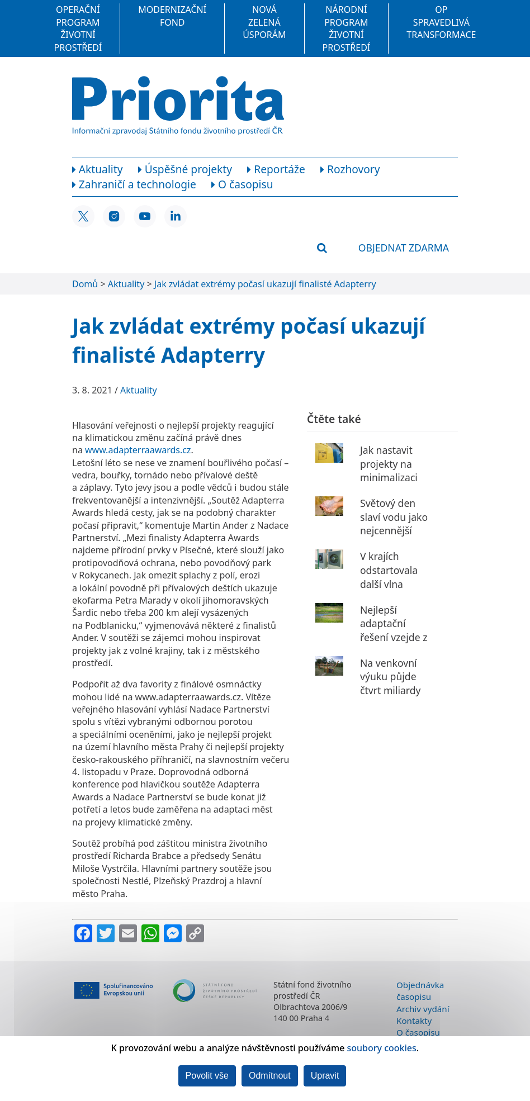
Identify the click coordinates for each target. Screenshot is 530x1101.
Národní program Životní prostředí (347, 28)
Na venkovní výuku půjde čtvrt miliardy (390, 676)
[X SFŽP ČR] (83, 216)
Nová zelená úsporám (264, 22)
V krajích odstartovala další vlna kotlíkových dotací (389, 583)
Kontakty (414, 1020)
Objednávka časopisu (420, 990)
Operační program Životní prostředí (78, 28)
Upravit (325, 1075)
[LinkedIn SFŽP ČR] (175, 216)
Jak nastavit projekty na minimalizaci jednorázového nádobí (394, 477)
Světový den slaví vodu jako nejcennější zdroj (394, 523)
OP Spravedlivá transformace (441, 22)
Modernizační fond (172, 15)
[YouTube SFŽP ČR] (145, 216)
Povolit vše (207, 1075)
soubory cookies (382, 1048)
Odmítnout (270, 1075)
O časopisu (418, 1032)
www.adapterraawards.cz (138, 450)
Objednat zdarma (403, 247)
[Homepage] (178, 105)
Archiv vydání (422, 1008)
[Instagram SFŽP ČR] (114, 216)
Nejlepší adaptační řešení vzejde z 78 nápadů (393, 630)
